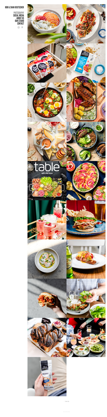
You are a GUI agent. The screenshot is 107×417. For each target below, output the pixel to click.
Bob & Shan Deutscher (14, 7)
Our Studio (19, 20)
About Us (20, 18)
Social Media (18, 15)
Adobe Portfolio (68, 411)
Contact (20, 23)
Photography (19, 12)
